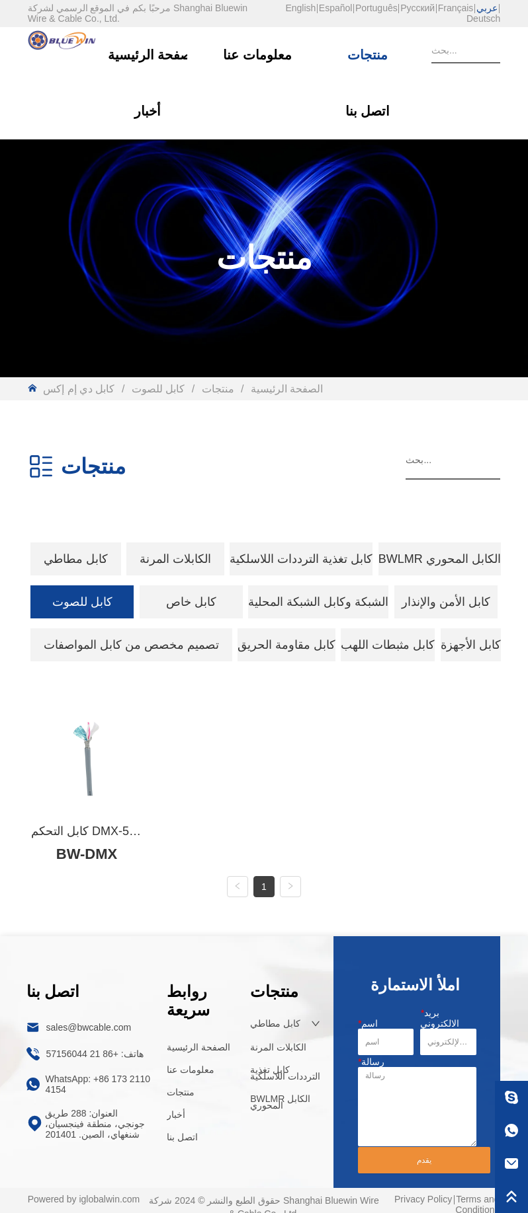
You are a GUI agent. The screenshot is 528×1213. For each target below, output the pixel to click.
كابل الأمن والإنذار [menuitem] (446, 601)
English (300, 8)
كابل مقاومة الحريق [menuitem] (286, 644)
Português (376, 8)
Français (456, 8)
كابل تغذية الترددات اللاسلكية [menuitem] (301, 559)
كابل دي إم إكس (80, 388)
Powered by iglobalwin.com (84, 1201)
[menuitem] (75, 558)
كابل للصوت (157, 388)
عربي (487, 8)
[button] (75, 559)
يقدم (424, 1162)
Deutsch (483, 18)
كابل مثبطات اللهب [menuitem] (388, 644)
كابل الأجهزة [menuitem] (471, 644)
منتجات (217, 388)
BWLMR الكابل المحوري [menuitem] (439, 559)
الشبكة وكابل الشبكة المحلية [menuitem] (318, 601)
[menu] (264, 558)
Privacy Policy (423, 1201)
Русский (417, 8)
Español (336, 8)
